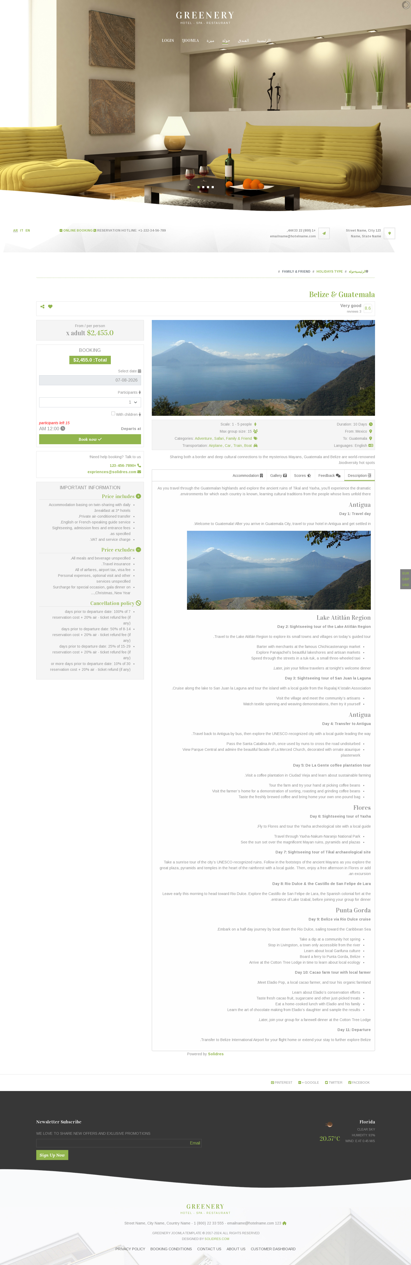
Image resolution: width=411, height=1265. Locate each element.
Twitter (333, 1082)
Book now (90, 439)
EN (27, 230)
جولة (226, 40)
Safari (219, 438)
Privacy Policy (130, 1249)
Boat (248, 445)
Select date (129, 371)
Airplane (216, 445)
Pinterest (281, 1082)
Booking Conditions (171, 1249)
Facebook (359, 1082)
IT (21, 230)
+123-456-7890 (125, 465)
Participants (129, 392)
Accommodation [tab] (248, 475)
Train (238, 445)
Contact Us (209, 1249)
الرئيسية (263, 40)
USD (405, 585)
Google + (308, 1082)
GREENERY (205, 15)
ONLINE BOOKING (76, 230)
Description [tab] (359, 475)
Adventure (204, 438)
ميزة (210, 40)
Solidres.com (217, 1239)
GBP (405, 579)
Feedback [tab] (330, 475)
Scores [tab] (302, 475)
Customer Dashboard (273, 1249)
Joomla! (190, 40)
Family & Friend (239, 438)
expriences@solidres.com (114, 472)
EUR (405, 573)
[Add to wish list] (50, 307)
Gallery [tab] (278, 475)
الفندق (243, 40)
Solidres (216, 1054)
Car (228, 445)
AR (15, 230)
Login (168, 40)
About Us (236, 1249)
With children (126, 414)
